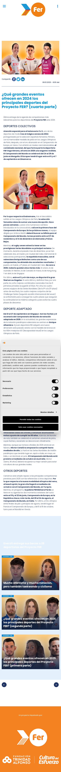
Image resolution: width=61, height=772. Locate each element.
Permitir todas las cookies (30, 419)
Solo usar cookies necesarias (30, 427)
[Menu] (4, 6)
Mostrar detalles (47, 412)
